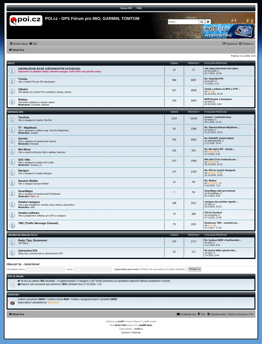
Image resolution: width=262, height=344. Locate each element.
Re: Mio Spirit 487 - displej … (219, 149)
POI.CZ (11, 63)
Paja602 (212, 162)
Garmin (23, 138)
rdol (210, 91)
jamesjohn (213, 183)
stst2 (210, 101)
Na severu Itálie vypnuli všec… (220, 250)
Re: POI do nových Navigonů (219, 170)
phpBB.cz (138, 329)
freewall (34, 144)
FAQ (139, 8)
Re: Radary (210, 180)
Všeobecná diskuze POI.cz (22, 235)
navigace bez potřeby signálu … (221, 201)
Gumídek (212, 71)
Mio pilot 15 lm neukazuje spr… (221, 159)
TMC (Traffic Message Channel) (38, 223)
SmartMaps (25, 191)
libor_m (35, 196)
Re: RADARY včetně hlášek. (219, 138)
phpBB (120, 321)
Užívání (23, 89)
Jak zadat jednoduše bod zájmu (221, 68)
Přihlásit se (14, 264)
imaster (34, 133)
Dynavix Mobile (28, 180)
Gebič (210, 130)
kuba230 (212, 151)
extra (210, 225)
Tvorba (22, 79)
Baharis (45, 105)
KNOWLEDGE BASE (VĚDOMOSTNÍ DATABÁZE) (49, 68)
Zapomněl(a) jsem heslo (126, 269)
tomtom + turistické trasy (217, 117)
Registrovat (32, 264)
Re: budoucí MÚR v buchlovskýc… (223, 240)
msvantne (212, 215)
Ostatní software (28, 212)
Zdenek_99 (213, 172)
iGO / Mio (24, 159)
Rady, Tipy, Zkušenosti (32, 240)
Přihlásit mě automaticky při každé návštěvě (163, 269)
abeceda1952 (214, 140)
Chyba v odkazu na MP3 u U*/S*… (222, 89)
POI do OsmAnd (213, 212)
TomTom (23, 117)
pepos (211, 119)
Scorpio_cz (36, 165)
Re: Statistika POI (213, 78)
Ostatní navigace (29, 202)
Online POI (126, 8)
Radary (22, 99)
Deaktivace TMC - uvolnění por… (221, 223)
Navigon (23, 170)
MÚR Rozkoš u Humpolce (218, 99)
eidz (33, 207)
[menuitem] (33, 43)
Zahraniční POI (27, 250)
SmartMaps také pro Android (219, 191)
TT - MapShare (27, 127)
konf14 (211, 81)
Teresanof (53, 302)
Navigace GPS (15, 112)
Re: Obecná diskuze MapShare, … (222, 127)
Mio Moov (24, 149)
